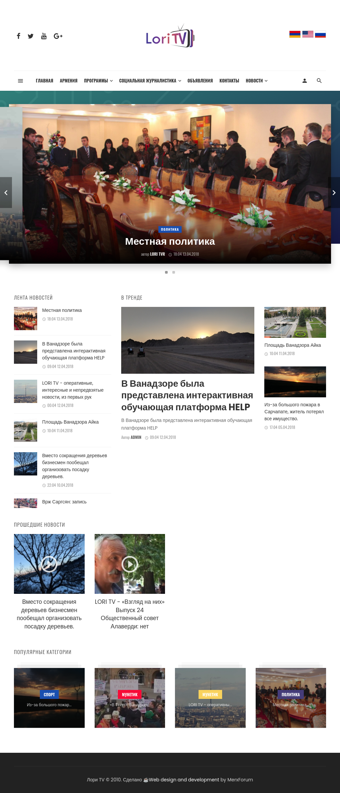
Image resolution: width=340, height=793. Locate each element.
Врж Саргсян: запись (64, 501)
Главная (44, 80)
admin (135, 437)
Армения (68, 80)
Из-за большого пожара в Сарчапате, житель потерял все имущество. (294, 411)
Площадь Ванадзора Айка (70, 422)
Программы (96, 80)
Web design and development (184, 779)
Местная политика (62, 310)
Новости (254, 80)
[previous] (6, 192)
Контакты (229, 80)
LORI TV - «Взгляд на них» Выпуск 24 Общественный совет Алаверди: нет (130, 614)
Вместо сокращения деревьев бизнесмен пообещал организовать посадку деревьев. (74, 466)
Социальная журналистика (147, 80)
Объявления (200, 80)
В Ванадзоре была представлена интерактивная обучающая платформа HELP (74, 350)
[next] (334, 192)
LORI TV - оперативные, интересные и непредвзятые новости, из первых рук (73, 390)
